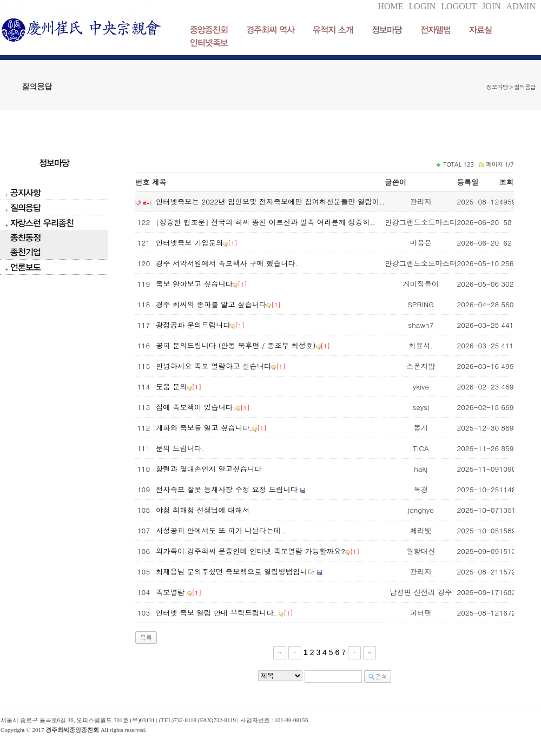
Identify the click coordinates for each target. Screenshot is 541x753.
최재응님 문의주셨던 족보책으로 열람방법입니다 (236, 571)
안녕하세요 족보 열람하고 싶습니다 (213, 366)
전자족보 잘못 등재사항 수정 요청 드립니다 (227, 489)
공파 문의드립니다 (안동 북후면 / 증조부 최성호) (236, 345)
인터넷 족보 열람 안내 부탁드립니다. (217, 612)
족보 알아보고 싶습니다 (194, 284)
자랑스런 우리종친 (42, 222)
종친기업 (25, 251)
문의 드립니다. (180, 448)
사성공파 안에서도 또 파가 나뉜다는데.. (221, 530)
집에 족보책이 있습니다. (195, 407)
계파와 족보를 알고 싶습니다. (204, 427)
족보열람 (171, 592)
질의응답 (25, 207)
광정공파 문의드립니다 (193, 325)
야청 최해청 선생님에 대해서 (202, 510)
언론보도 (25, 267)
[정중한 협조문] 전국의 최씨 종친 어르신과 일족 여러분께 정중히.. (265, 222)
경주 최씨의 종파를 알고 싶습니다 (211, 304)
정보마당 (387, 29)
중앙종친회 (209, 29)
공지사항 (25, 192)
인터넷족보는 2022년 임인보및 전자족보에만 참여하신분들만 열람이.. (270, 201)
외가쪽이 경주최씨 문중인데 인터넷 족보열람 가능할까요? (250, 551)
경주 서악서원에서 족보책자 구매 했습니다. (227, 263)
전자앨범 (435, 29)
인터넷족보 (209, 42)
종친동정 (25, 237)
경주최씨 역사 (270, 29)
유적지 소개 (333, 29)
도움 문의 (171, 386)
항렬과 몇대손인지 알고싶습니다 (209, 469)
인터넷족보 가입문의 (189, 242)
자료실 (480, 29)
